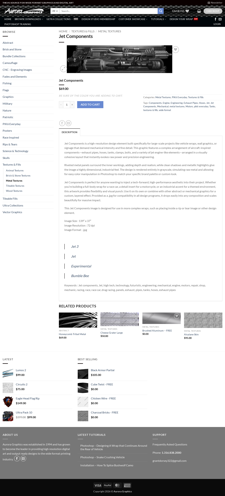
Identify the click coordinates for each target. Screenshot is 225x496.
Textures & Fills (12, 164)
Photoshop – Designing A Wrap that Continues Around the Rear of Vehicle (113, 447)
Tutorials (158, 19)
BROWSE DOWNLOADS (29, 19)
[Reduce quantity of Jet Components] (61, 104)
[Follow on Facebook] (215, 19)
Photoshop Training (17, 24)
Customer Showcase (133, 19)
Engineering (177, 102)
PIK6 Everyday (12, 124)
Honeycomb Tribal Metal (72, 334)
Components (155, 102)
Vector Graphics (12, 212)
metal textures (177, 106)
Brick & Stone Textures (18, 175)
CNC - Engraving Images (17, 69)
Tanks (212, 106)
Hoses (202, 102)
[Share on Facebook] (62, 123)
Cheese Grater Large (112, 332)
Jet (208, 102)
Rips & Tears (10, 144)
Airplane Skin (191, 334)
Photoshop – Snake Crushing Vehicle (102, 457)
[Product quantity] (66, 104)
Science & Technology (15, 151)
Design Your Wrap (181, 19)
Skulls (6, 157)
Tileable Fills (10, 198)
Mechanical (163, 106)
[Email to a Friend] (68, 123)
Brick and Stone (12, 49)
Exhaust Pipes (191, 102)
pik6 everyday (201, 106)
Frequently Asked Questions (170, 444)
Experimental (81, 266)
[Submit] (161, 11)
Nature (7, 110)
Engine (166, 102)
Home (7, 19)
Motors (189, 106)
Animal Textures (15, 170)
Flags (6, 90)
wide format (165, 110)
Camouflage (10, 62)
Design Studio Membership (98, 19)
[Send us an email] (220, 19)
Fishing (7, 83)
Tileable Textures (15, 185)
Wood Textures (14, 190)
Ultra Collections (60, 19)
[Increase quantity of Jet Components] (72, 104)
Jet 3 (74, 246)
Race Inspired (11, 137)
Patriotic (8, 117)
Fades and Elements (15, 76)
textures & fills (150, 110)
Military (7, 103)
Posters (7, 130)
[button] (215, 2)
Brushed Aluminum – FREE (157, 330)
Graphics (8, 96)
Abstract (8, 42)
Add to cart (90, 104)
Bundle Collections (14, 56)
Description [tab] (69, 132)
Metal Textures (14, 180)
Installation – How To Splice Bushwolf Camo (106, 465)
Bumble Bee (80, 276)
